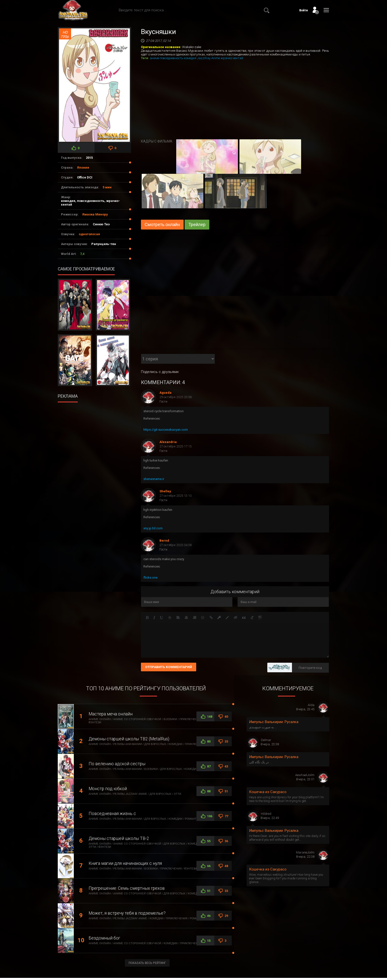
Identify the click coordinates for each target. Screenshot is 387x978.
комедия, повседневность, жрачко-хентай (90, 202)
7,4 (82, 254)
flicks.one (150, 577)
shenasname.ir (153, 479)
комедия (190, 58)
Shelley (165, 491)
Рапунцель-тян (103, 244)
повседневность (171, 58)
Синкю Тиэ (101, 224)
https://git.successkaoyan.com (165, 429)
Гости (163, 401)
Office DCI (84, 177)
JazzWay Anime (208, 58)
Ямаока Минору (95, 214)
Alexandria (168, 442)
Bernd (164, 540)
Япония (83, 167)
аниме (154, 58)
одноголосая (89, 234)
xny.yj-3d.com (153, 528)
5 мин (107, 187)
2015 (89, 158)
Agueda (165, 392)
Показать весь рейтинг (147, 963)
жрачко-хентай (232, 58)
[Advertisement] (96, 433)
